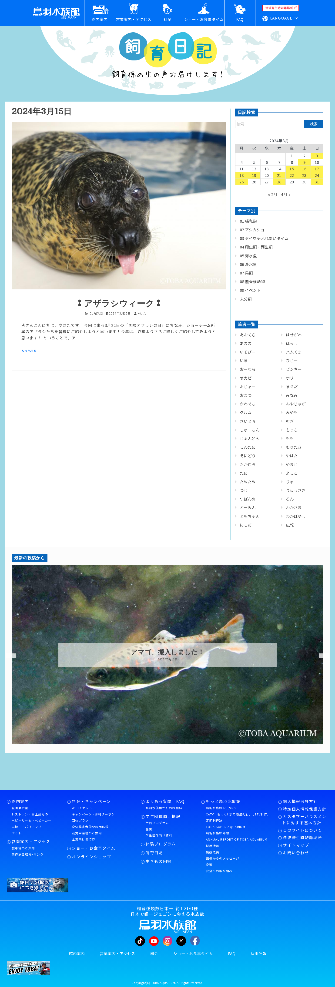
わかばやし (296, 516)
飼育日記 (154, 852)
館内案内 (20, 801)
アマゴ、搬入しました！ (167, 652)
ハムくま (294, 352)
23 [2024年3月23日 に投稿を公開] (304, 175)
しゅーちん (250, 430)
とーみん (248, 507)
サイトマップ (296, 845)
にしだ (246, 525)
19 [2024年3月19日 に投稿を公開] (254, 175)
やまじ (292, 464)
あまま (246, 343)
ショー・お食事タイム (93, 848)
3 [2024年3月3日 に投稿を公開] (317, 156)
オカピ (246, 378)
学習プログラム (157, 823)
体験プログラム (161, 844)
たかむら (248, 464)
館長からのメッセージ (222, 858)
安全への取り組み (219, 871)
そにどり (248, 455)
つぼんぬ (248, 499)
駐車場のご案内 (23, 848)
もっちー (294, 430)
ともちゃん (250, 516)
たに (244, 473)
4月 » (286, 194)
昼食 (149, 829)
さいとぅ (248, 421)
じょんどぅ (249, 438)
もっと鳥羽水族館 (223, 801)
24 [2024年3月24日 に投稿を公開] (317, 175)
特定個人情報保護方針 (304, 809)
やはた (292, 455)
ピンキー (294, 369)
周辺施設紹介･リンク (28, 854)
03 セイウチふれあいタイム (264, 238)
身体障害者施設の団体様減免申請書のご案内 (90, 830)
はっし (292, 343)
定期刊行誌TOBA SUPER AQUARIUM (225, 823)
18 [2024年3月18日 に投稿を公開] (241, 175)
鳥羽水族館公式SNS (221, 808)
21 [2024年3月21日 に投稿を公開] (279, 175)
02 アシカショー (254, 229)
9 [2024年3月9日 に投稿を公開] (304, 162)
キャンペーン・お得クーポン (93, 814)
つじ (244, 490)
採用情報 (212, 846)
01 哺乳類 (96, 313)
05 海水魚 (248, 255)
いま (244, 360)
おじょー (248, 386)
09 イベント (250, 290)
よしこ (292, 473)
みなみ (292, 395)
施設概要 (212, 852)
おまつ (246, 395)
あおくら (248, 335)
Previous (8, 655)
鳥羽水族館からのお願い (164, 808)
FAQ (231, 953)
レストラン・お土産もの (30, 814)
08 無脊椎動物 (252, 281)
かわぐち (248, 404)
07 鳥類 (246, 273)
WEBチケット (82, 808)
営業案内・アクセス (31, 841)
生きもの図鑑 (159, 861)
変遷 (209, 864)
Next (321, 655)
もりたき (294, 447)
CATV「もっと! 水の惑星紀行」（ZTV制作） (238, 814)
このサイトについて (302, 830)
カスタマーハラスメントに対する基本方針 (304, 819)
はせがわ (294, 335)
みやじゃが (296, 404)
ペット (17, 833)
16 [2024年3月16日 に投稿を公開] (304, 169)
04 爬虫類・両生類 (256, 247)
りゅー (292, 481)
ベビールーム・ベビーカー (32, 820)
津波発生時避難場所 (302, 837)
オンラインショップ (91, 856)
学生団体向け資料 (159, 835)
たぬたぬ (248, 481)
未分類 (246, 299)
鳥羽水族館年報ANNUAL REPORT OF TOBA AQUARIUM (236, 836)
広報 (290, 525)
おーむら (248, 369)
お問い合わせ (296, 852)
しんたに (248, 447)
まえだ (292, 386)
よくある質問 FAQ (165, 801)
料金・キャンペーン (91, 801)
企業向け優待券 (83, 839)
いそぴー (248, 352)
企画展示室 (20, 808)
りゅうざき (296, 490)
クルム (245, 412)
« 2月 (273, 194)
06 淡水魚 (248, 264)
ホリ (290, 378)
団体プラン (80, 820)
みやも (292, 412)
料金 (154, 953)
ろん (290, 499)
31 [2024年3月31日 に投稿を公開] (317, 182)
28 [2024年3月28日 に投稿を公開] (279, 182)
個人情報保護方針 (300, 801)
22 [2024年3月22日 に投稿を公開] (292, 175)
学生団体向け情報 (163, 816)
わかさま (294, 507)
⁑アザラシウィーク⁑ (119, 303)
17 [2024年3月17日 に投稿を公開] (317, 169)
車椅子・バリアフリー (28, 827)
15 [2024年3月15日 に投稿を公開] (292, 169)
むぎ (290, 421)
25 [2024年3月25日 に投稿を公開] (241, 182)
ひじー (292, 360)
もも (290, 438)
